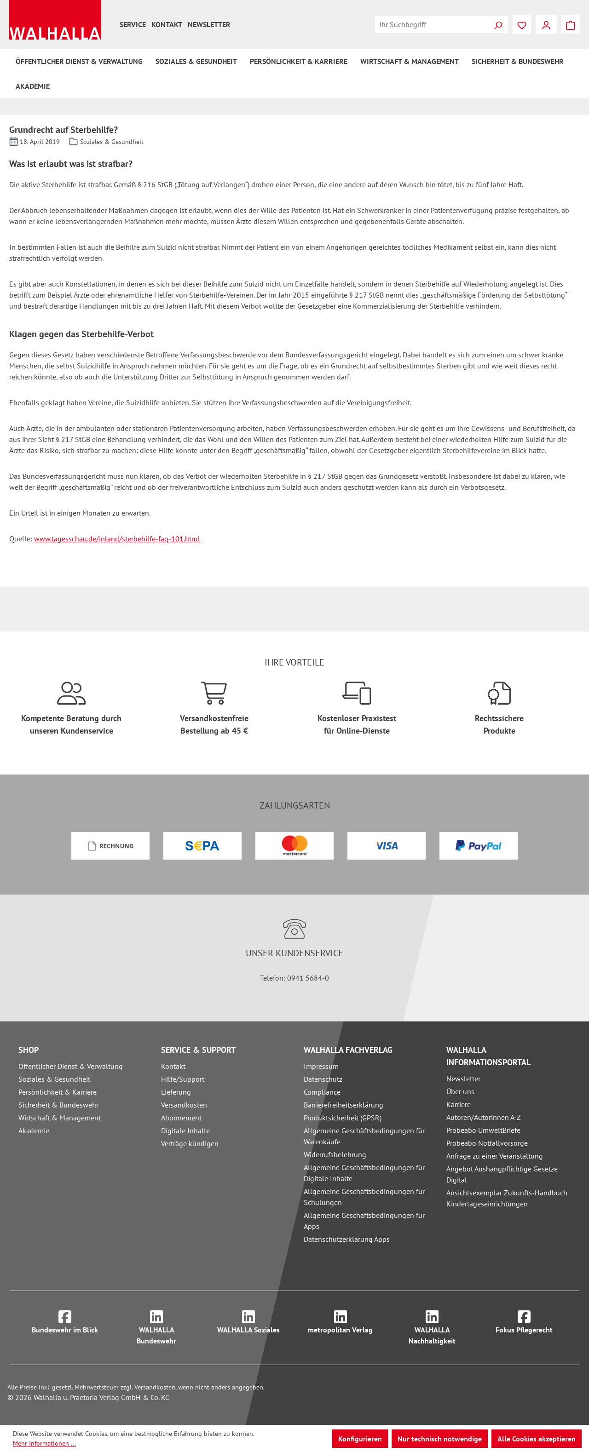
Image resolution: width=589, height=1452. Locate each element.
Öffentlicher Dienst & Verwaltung (70, 1066)
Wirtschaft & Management (59, 1117)
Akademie (33, 1130)
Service (133, 24)
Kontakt (166, 24)
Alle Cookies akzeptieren (536, 1438)
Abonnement (181, 1117)
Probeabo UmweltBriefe (483, 1130)
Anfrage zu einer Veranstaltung (494, 1155)
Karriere (458, 1104)
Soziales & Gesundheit (54, 1079)
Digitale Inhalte (185, 1130)
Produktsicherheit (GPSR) (342, 1117)
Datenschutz (323, 1079)
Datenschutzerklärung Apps (347, 1239)
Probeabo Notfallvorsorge (487, 1143)
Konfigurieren (360, 1438)
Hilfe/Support (182, 1079)
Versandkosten (184, 1104)
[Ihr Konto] (546, 24)
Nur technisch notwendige (440, 1438)
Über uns (460, 1091)
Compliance (322, 1091)
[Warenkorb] (570, 24)
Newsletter (209, 24)
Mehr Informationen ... (44, 1443)
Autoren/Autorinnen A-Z (483, 1117)
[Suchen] (498, 24)
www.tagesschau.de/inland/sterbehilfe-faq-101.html (117, 538)
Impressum (321, 1066)
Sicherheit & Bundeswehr (58, 1104)
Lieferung (176, 1091)
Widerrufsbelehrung (335, 1154)
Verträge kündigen (190, 1143)
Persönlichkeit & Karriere (57, 1091)
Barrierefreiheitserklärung (343, 1104)
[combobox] (431, 24)
